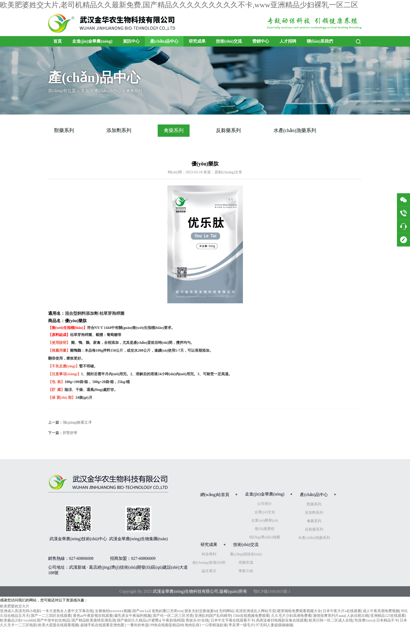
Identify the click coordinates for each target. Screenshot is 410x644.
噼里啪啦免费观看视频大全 (299, 627)
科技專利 (209, 571)
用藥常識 (245, 579)
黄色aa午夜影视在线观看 (93, 632)
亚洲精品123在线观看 (387, 632)
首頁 (57, 41)
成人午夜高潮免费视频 (381, 627)
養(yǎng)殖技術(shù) (246, 571)
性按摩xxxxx (365, 637)
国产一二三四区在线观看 (51, 632)
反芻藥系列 (259, 131)
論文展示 (209, 587)
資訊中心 (131, 41)
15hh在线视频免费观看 (251, 632)
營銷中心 (260, 41)
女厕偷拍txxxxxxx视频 (113, 627)
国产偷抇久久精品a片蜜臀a (138, 637)
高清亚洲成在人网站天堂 (255, 627)
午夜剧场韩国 (173, 637)
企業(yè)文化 (264, 529)
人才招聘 (288, 41)
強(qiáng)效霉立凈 (77, 439)
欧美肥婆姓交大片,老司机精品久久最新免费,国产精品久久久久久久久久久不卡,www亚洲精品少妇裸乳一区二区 (179, 5)
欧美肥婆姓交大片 (14, 623)
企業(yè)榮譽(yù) (264, 537)
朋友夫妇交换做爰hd (200, 627)
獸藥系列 (65, 131)
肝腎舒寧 (70, 449)
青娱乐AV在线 (197, 637)
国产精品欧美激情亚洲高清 (93, 637)
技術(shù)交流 (229, 41)
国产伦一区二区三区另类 (173, 632)
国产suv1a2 (141, 627)
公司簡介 (264, 520)
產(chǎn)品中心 (164, 41)
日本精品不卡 (387, 637)
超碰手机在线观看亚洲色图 (102, 641)
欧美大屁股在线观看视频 (58, 641)
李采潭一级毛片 (241, 641)
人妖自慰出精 (358, 632)
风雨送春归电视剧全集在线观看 (281, 637)
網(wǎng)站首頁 (214, 511)
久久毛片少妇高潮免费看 (291, 632)
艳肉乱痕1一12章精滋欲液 (206, 641)
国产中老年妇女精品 (53, 637)
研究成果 (197, 41)
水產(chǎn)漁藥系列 (78, 147)
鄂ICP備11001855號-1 (272, 608)
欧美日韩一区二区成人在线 (331, 637)
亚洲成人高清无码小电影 (20, 627)
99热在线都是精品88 (166, 641)
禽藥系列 (136, 91)
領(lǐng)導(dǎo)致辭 (264, 554)
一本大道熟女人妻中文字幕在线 (67, 627)
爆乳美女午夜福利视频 (132, 632)
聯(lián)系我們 (320, 41)
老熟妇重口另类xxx (167, 627)
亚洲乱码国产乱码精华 (213, 632)
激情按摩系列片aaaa (329, 632)
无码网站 (226, 627)
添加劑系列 (130, 131)
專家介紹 (245, 587)
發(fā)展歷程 (265, 545)
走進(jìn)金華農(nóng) (92, 41)
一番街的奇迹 (138, 641)
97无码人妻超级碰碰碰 (274, 641)
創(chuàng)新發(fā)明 (208, 579)
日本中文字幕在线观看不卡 (232, 637)
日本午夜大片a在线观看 (342, 627)
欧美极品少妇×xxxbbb (17, 637)
